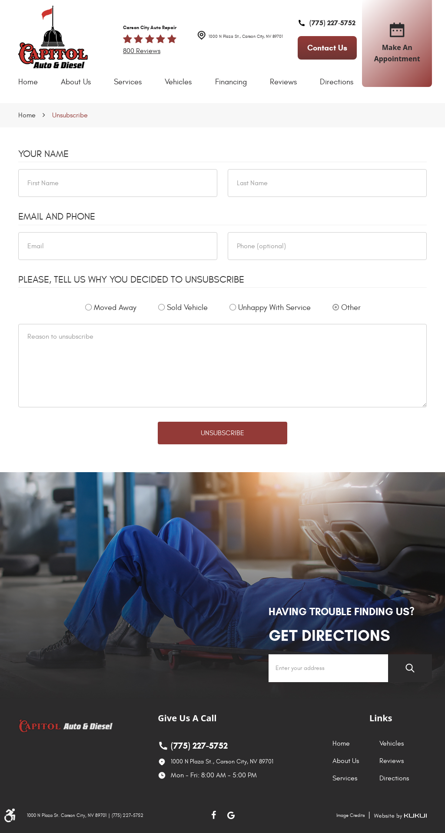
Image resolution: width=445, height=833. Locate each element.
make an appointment (397, 43)
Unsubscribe (70, 115)
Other (351, 307)
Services (128, 82)
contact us (327, 48)
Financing (231, 82)
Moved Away (115, 307)
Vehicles (178, 82)
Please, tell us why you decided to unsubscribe (131, 279)
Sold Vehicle (187, 307)
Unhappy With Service (274, 307)
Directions (336, 82)
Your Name (43, 154)
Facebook (213, 815)
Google (231, 815)
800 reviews (141, 50)
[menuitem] (28, 82)
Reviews (283, 82)
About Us (76, 82)
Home (28, 82)
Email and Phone (56, 216)
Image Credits (350, 815)
